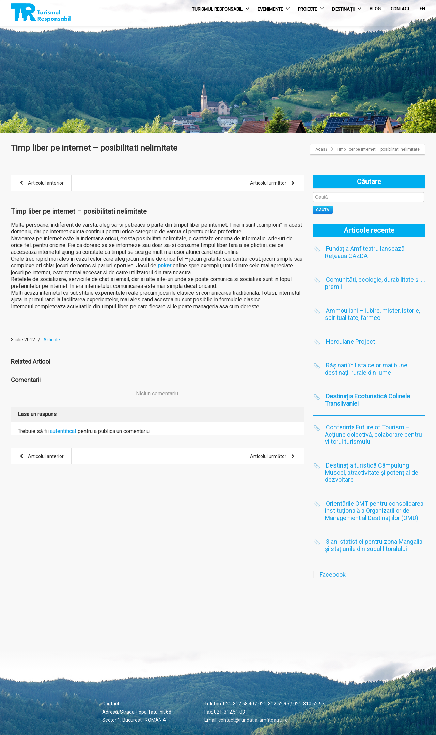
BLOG (375, 8)
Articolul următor (273, 183)
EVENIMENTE (274, 8)
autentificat (63, 431)
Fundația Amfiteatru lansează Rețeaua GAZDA (365, 252)
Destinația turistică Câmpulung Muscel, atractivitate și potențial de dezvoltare (371, 472)
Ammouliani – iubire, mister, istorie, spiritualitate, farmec (372, 314)
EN (422, 8)
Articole (51, 339)
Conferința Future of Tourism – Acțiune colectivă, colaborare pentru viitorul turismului (373, 434)
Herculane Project (350, 341)
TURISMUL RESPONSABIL (220, 8)
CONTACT (400, 8)
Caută (322, 210)
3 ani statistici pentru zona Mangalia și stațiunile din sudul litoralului (373, 545)
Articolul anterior (40, 183)
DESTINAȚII (346, 8)
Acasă (321, 149)
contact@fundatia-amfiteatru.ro (253, 720)
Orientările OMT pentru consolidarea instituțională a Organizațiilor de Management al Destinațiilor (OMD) (374, 510)
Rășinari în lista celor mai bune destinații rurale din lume (366, 369)
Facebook (333, 574)
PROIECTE (311, 8)
